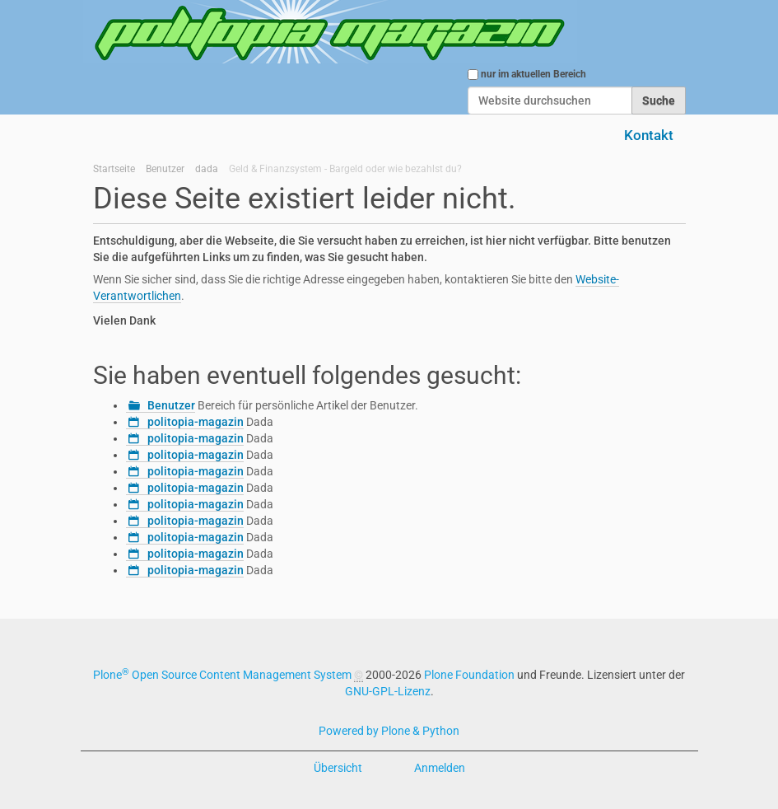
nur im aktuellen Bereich (533, 74)
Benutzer (165, 169)
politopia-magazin (195, 421)
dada (206, 169)
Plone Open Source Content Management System (222, 674)
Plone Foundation (469, 674)
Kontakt (648, 135)
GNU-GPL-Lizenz (388, 691)
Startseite (114, 169)
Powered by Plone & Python (389, 730)
